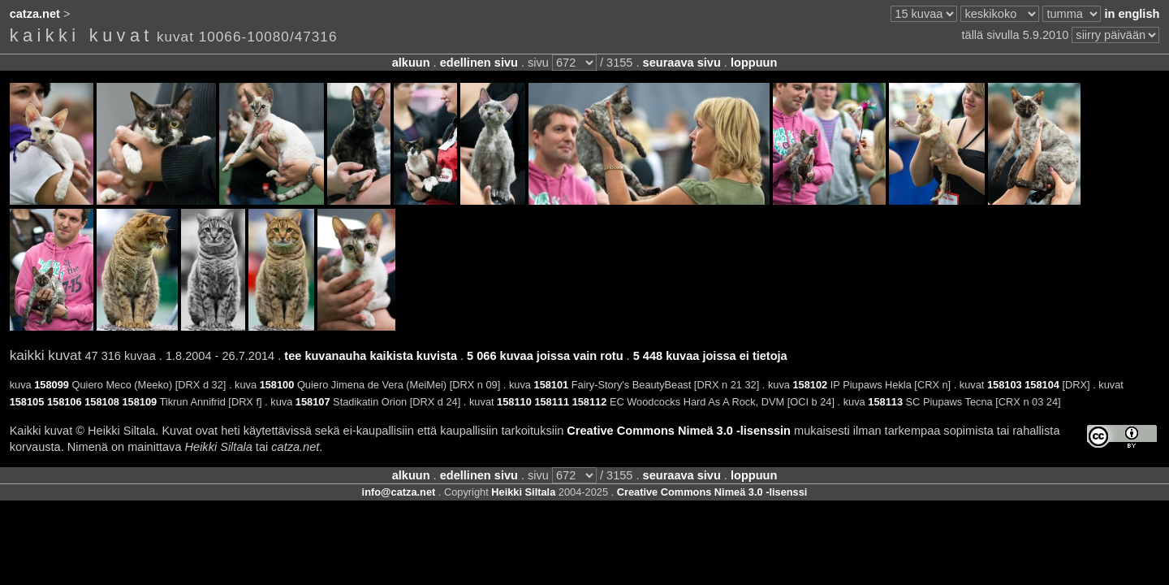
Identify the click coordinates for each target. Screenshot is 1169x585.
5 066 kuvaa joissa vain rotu (545, 355)
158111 (551, 402)
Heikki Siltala (523, 492)
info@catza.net (399, 492)
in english (1131, 13)
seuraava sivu (682, 62)
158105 (27, 402)
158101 (551, 385)
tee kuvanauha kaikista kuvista (370, 355)
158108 (101, 402)
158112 (589, 402)
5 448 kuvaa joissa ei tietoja (710, 355)
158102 (810, 385)
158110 (514, 402)
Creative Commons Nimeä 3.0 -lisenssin (679, 430)
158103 (1004, 385)
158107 (312, 402)
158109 (139, 402)
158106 (64, 402)
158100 (277, 385)
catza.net (35, 13)
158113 (885, 402)
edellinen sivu (479, 62)
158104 (1041, 385)
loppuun (754, 62)
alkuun (411, 62)
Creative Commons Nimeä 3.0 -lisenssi (712, 492)
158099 (51, 385)
